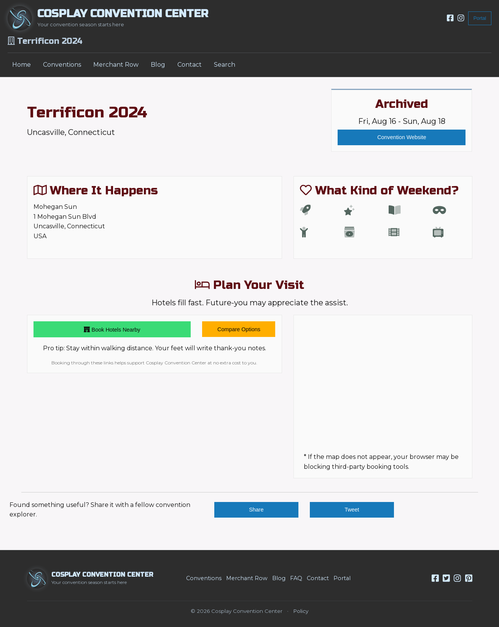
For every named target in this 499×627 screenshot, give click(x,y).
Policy (300, 611)
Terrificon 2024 (87, 112)
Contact (189, 64)
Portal (479, 18)
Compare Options (238, 329)
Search (224, 64)
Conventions (62, 64)
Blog (158, 64)
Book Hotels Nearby (112, 329)
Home (21, 64)
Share (256, 510)
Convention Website (401, 137)
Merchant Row (116, 64)
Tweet (351, 510)
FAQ (296, 578)
